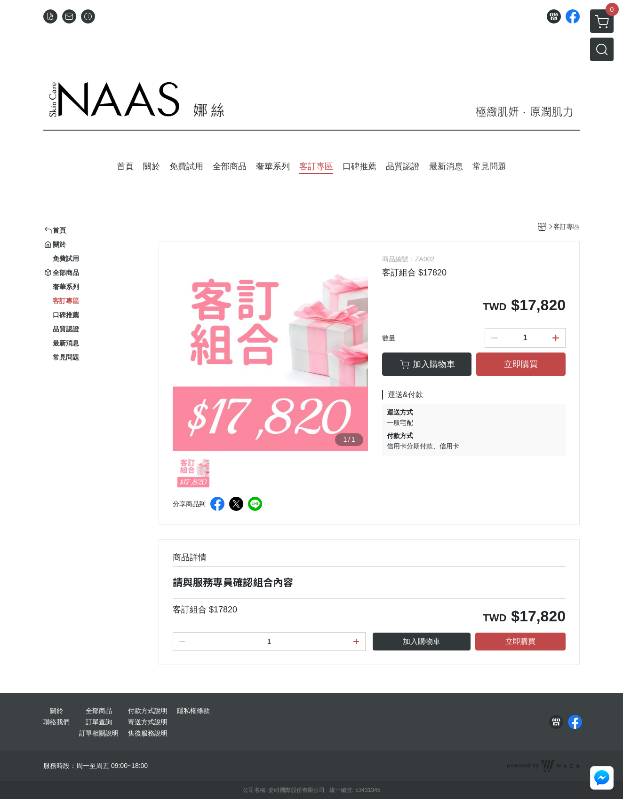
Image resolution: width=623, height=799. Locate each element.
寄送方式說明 (148, 722)
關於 (56, 710)
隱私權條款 (193, 710)
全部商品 (99, 710)
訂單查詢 (99, 722)
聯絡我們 (56, 722)
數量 (388, 338)
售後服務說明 (148, 733)
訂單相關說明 (99, 733)
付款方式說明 (148, 710)
